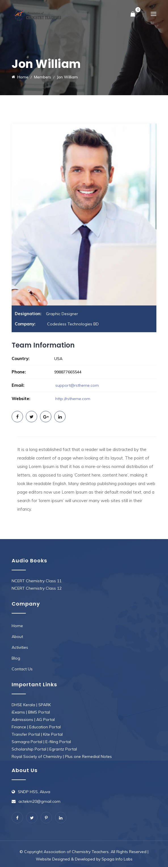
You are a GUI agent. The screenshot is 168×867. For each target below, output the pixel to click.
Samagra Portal (27, 741)
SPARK (44, 704)
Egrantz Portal (63, 749)
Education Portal (45, 726)
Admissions (22, 719)
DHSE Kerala (23, 704)
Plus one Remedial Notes (88, 756)
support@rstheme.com (77, 385)
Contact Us (22, 668)
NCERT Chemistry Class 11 (37, 580)
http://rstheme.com (72, 398)
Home (17, 625)
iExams (18, 712)
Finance (19, 726)
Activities (20, 647)
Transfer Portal (26, 734)
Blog (16, 658)
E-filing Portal (58, 741)
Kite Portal (53, 734)
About (17, 636)
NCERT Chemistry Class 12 (37, 588)
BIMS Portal (39, 712)
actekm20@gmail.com (39, 801)
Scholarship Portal (29, 749)
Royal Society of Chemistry (37, 756)
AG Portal (45, 719)
